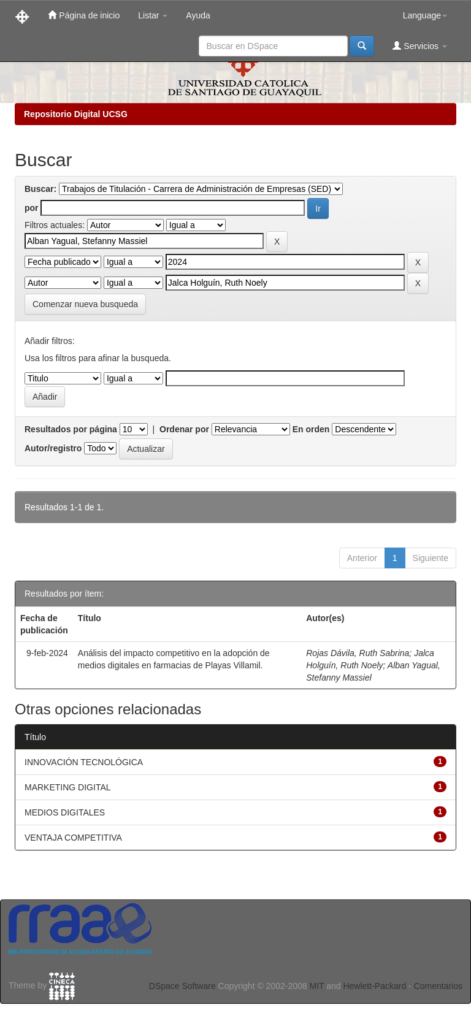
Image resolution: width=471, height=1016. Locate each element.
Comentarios (438, 986)
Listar (152, 15)
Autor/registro (53, 448)
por (32, 208)
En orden (311, 429)
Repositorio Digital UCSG (76, 114)
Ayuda (198, 15)
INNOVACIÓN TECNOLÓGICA (84, 762)
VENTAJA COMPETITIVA (73, 837)
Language (425, 15)
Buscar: (40, 189)
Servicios (419, 45)
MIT (316, 986)
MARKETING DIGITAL (68, 787)
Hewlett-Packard (374, 986)
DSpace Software (182, 986)
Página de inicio (84, 15)
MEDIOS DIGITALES (65, 812)
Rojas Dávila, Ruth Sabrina (357, 653)
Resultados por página (71, 429)
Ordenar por (184, 429)
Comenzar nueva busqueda (85, 304)
